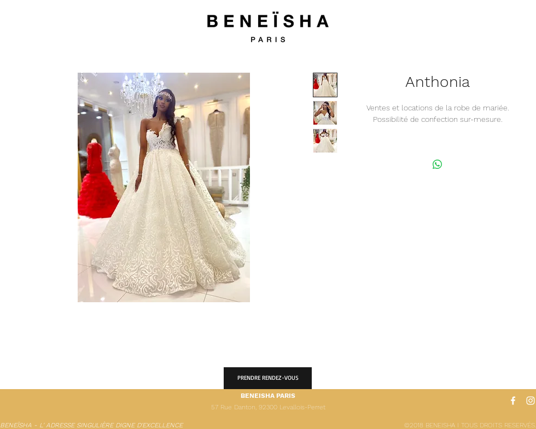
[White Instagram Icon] (530, 400)
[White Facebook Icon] (513, 400)
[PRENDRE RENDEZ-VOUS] (268, 378)
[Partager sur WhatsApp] (437, 164)
